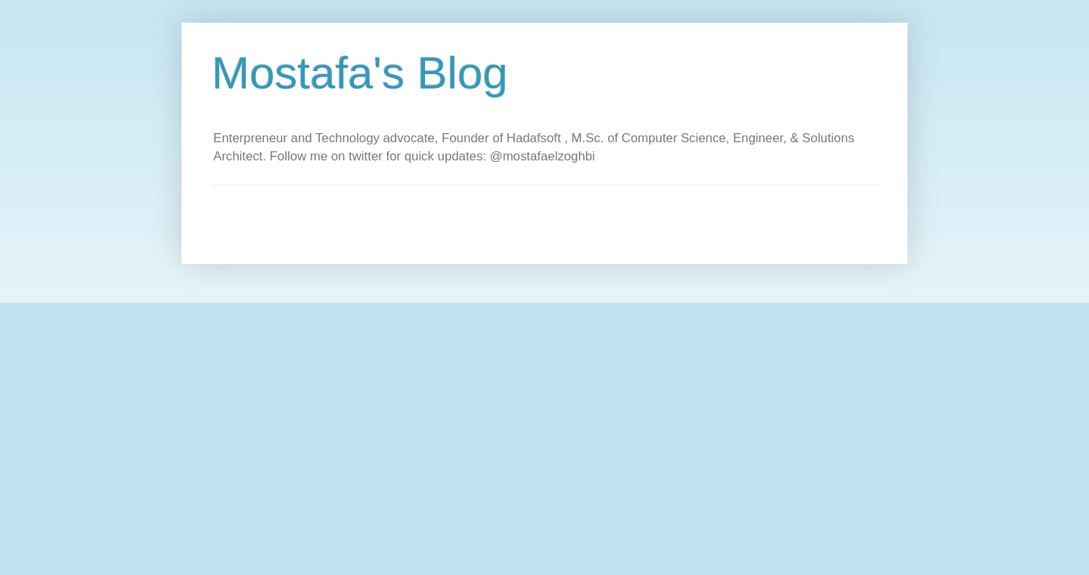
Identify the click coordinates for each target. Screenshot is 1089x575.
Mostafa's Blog (360, 73)
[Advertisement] (487, 219)
